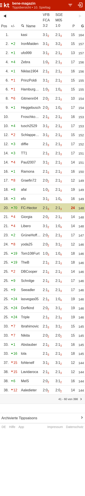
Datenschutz (74, 427)
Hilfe (12, 427)
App (21, 427)
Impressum (55, 427)
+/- (13, 26)
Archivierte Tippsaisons (19, 418)
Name (28, 26)
